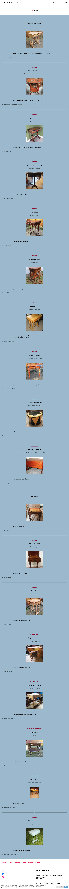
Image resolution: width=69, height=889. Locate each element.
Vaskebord (39, 691)
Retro (42, 454)
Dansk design (22, 454)
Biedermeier (31, 785)
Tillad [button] (66, 886)
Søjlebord (35, 169)
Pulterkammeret (34, 495)
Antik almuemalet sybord (34, 824)
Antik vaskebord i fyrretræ (34, 688)
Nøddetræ (33, 121)
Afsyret (31, 27)
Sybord (39, 27)
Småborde (34, 20)
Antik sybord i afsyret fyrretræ (34, 640)
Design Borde (34, 447)
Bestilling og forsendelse (41, 865)
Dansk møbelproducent (31, 454)
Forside (4, 865)
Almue (27, 74)
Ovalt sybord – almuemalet (34, 71)
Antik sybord (34, 213)
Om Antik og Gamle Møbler (17, 865)
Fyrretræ (35, 27)
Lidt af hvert (34, 400)
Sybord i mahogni (34, 782)
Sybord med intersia (34, 260)
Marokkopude (32, 407)
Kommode (38, 454)
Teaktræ (49, 454)
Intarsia (33, 263)
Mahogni (33, 549)
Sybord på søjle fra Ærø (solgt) (34, 165)
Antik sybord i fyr (34, 307)
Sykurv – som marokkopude (34, 404)
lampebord (31, 74)
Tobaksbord (42, 74)
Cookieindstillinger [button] (60, 886)
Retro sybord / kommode (34, 451)
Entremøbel (30, 360)
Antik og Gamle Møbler (9, 3)
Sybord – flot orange (34, 356)
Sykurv (40, 407)
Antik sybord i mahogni (34, 546)
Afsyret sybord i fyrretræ (34, 24)
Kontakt (29, 865)
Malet (35, 74)
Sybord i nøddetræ (34, 118)
